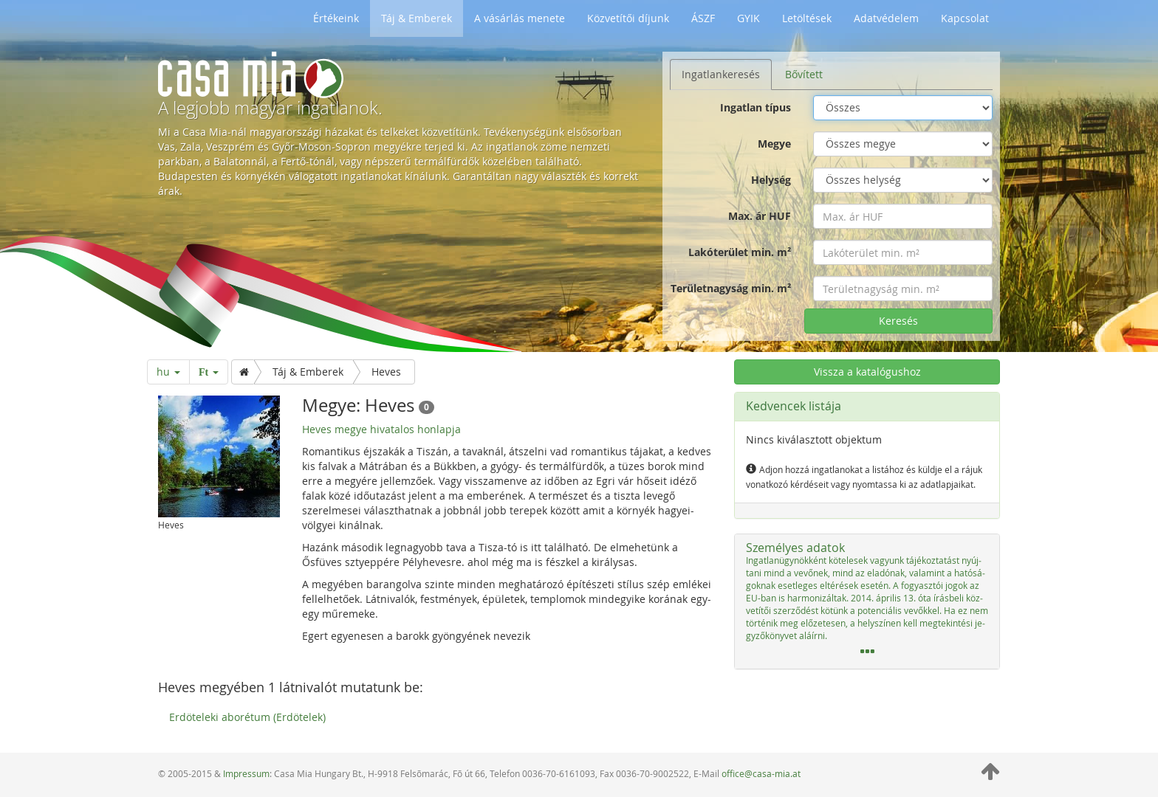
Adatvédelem (886, 18)
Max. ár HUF (759, 216)
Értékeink (336, 18)
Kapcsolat (965, 18)
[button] (867, 602)
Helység (771, 180)
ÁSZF (703, 18)
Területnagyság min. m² (731, 288)
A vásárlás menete (519, 18)
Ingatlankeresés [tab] (721, 74)
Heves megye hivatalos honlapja (381, 429)
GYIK (748, 18)
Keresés (898, 321)
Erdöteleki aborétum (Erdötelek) (247, 717)
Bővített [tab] (804, 74)
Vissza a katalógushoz (867, 372)
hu (168, 372)
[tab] (867, 601)
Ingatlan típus (755, 107)
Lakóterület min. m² (739, 252)
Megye (774, 144)
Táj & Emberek (416, 18)
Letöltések (807, 18)
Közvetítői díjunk (628, 18)
